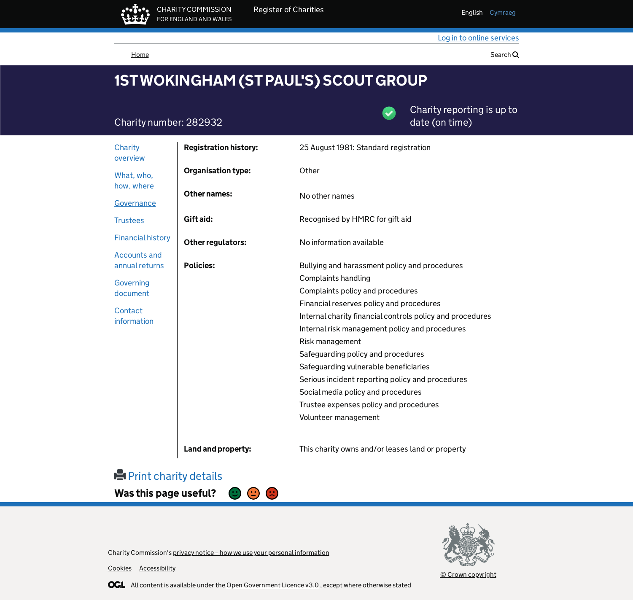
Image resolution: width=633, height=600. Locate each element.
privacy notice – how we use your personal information (251, 553)
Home (140, 55)
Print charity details (168, 476)
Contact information (134, 316)
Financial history (142, 237)
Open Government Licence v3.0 (272, 585)
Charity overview (129, 153)
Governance (135, 203)
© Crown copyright (468, 574)
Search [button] (504, 55)
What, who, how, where (134, 180)
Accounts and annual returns (139, 260)
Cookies (120, 568)
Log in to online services (478, 38)
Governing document (131, 288)
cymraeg (503, 12)
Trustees (129, 220)
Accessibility (157, 568)
